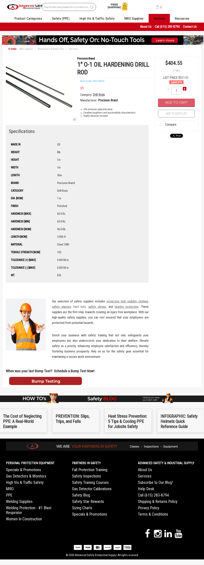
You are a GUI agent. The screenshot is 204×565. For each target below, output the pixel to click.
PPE (9, 495)
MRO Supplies (134, 18)
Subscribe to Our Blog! (155, 482)
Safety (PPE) (61, 18)
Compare (167, 125)
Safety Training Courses (90, 482)
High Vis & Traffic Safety (97, 18)
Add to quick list (176, 113)
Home (12, 49)
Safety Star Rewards (88, 501)
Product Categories (28, 18)
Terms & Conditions (153, 514)
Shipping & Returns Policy (157, 501)
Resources (182, 18)
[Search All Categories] (69, 7)
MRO (10, 488)
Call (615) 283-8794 (167, 27)
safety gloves (97, 307)
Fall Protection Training (89, 469)
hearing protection (126, 307)
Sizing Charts (82, 507)
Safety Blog (81, 495)
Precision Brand (86, 58)
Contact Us (190, 27)
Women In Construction (24, 519)
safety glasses (61, 307)
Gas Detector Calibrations (92, 488)
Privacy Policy (148, 507)
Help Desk (146, 488)
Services (159, 18)
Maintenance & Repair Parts (51, 49)
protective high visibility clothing (127, 301)
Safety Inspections (86, 476)
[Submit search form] (91, 7)
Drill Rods (73, 49)
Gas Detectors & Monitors (26, 476)
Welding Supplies (19, 501)
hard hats (79, 307)
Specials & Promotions (23, 469)
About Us (145, 27)
